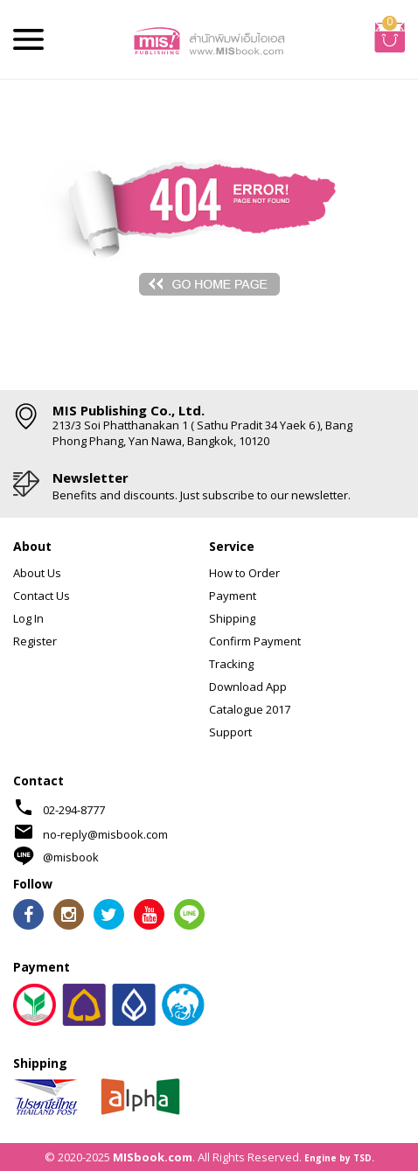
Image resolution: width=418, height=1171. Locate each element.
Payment (232, 595)
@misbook (71, 857)
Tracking (231, 664)
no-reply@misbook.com (105, 834)
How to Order (244, 573)
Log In (28, 618)
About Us (37, 573)
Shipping (232, 618)
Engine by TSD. (339, 1158)
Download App (248, 686)
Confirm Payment (255, 641)
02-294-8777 (74, 810)
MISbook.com (152, 1157)
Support (230, 732)
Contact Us (41, 595)
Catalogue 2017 (249, 709)
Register (35, 641)
